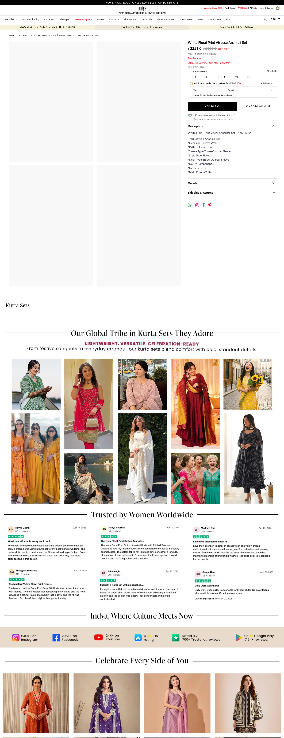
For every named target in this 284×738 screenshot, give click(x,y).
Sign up (270, 8)
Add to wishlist (258, 106)
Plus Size (114, 19)
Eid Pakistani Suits (47, 35)
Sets (32, 35)
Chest (195, 90)
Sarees (100, 19)
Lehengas (64, 19)
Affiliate (253, 8)
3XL (248, 77)
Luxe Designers (83, 19)
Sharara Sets (131, 19)
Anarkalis (147, 19)
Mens (201, 19)
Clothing (22, 35)
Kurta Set (49, 19)
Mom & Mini (214, 19)
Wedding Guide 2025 (213, 8)
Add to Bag (212, 106)
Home (11, 35)
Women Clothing (30, 19)
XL (225, 77)
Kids (228, 19)
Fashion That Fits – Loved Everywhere (142, 27)
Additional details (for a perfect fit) (217, 83)
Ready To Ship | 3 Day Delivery (236, 27)
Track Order (230, 8)
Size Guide (272, 71)
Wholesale (242, 8)
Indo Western (186, 19)
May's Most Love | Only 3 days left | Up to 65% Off (47, 27)
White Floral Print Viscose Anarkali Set (78, 35)
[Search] (265, 19)
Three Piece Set (165, 19)
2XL (236, 77)
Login (261, 8)
